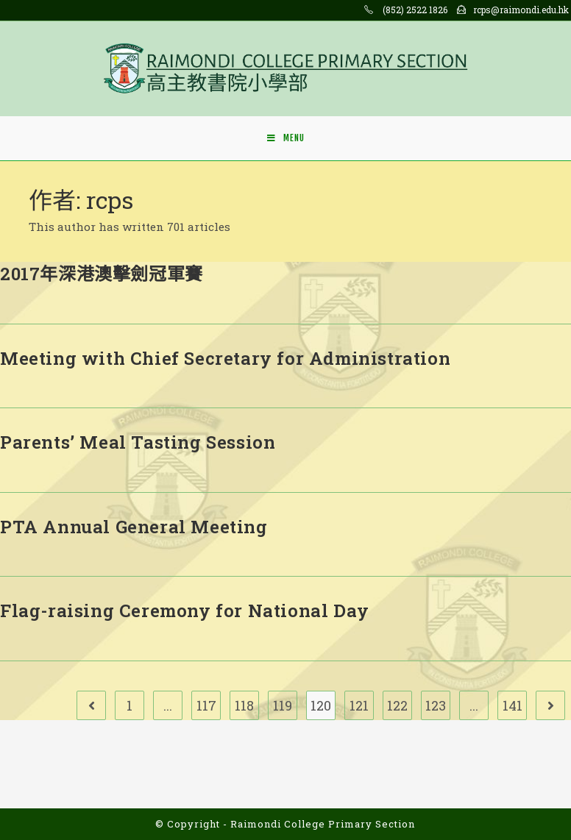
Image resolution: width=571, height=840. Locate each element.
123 (435, 705)
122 (397, 705)
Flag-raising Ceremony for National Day (184, 610)
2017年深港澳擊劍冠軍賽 (101, 273)
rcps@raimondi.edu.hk (521, 9)
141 (512, 705)
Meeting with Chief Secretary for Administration (225, 358)
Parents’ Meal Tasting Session (137, 442)
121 (359, 705)
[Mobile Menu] (286, 138)
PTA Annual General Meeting (134, 526)
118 (244, 705)
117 (206, 705)
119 (282, 705)
